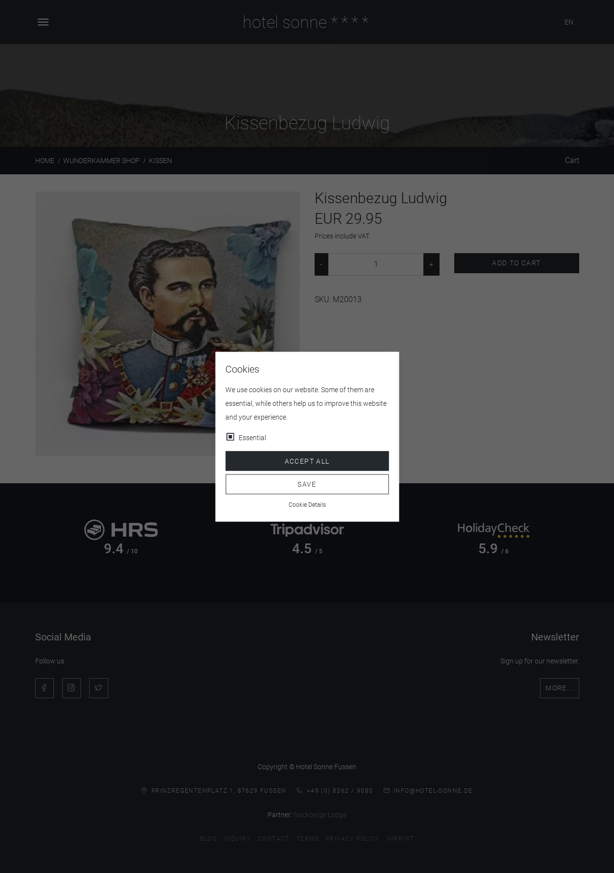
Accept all (307, 461)
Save (307, 484)
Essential (252, 437)
